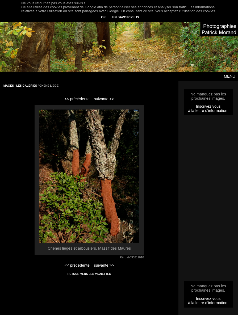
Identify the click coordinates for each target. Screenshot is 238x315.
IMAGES (8, 85)
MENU (229, 76)
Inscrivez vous (208, 106)
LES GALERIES (26, 85)
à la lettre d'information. (208, 110)
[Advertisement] (208, 200)
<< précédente (77, 99)
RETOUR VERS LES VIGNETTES (89, 273)
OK (103, 17)
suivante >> (104, 99)
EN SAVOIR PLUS (125, 17)
